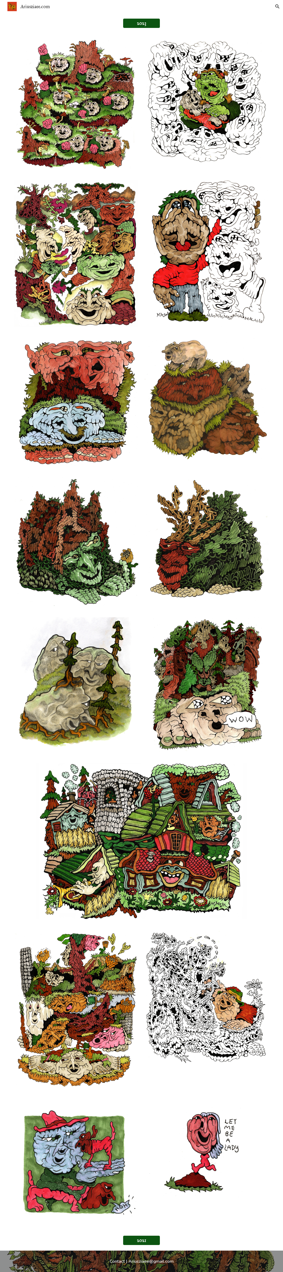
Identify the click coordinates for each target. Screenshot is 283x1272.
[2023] (141, 23)
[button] (277, 6)
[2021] (141, 1240)
